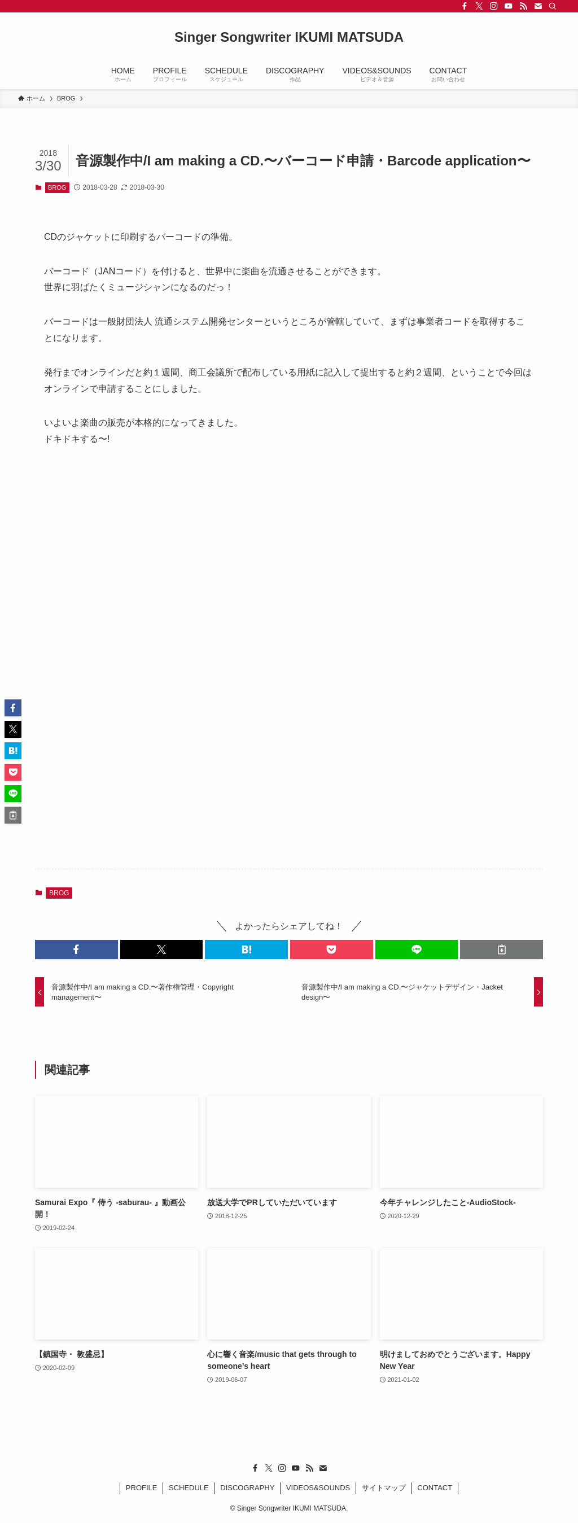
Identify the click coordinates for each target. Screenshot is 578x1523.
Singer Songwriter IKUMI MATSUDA (289, 37)
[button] (76, 949)
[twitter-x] (479, 6)
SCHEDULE (189, 1487)
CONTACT (434, 1487)
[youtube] (508, 6)
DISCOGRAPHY (247, 1487)
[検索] (552, 6)
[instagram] (494, 6)
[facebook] (464, 6)
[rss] (523, 6)
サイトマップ (384, 1487)
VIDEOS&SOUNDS (318, 1487)
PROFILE (141, 1487)
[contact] (538, 6)
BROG (57, 187)
